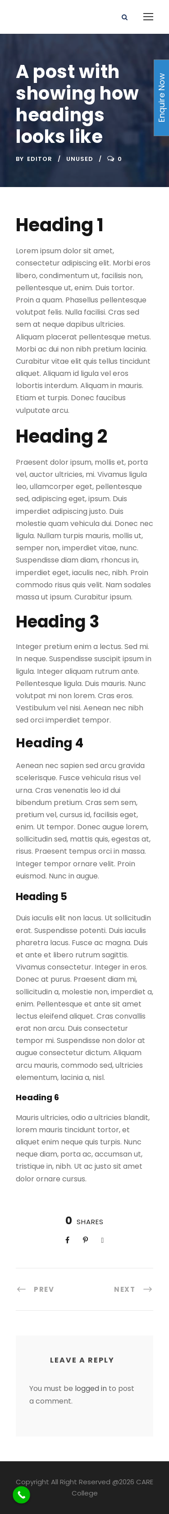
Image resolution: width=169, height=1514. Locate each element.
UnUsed (79, 159)
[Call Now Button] (21, 1495)
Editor (39, 159)
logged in (91, 1388)
